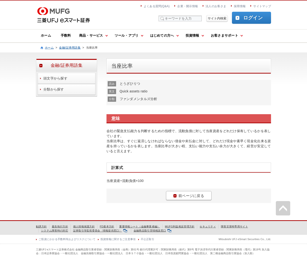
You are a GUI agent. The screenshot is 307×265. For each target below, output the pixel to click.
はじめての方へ (162, 35)
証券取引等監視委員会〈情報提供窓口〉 (100, 230)
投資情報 (192, 35)
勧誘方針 (41, 226)
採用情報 (240, 6)
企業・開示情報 (187, 6)
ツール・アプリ (127, 35)
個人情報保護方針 (84, 226)
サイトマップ (262, 6)
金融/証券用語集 (70, 47)
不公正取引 (147, 239)
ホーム (46, 35)
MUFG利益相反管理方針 (180, 226)
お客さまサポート (224, 35)
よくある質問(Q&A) (157, 6)
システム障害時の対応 (54, 230)
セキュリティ (208, 226)
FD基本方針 (107, 226)
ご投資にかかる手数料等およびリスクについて (67, 239)
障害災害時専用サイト (234, 226)
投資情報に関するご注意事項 (118, 239)
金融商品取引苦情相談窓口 (152, 230)
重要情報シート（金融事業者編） (139, 226)
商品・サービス (91, 35)
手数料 (66, 35)
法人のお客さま (216, 6)
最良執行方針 (60, 226)
